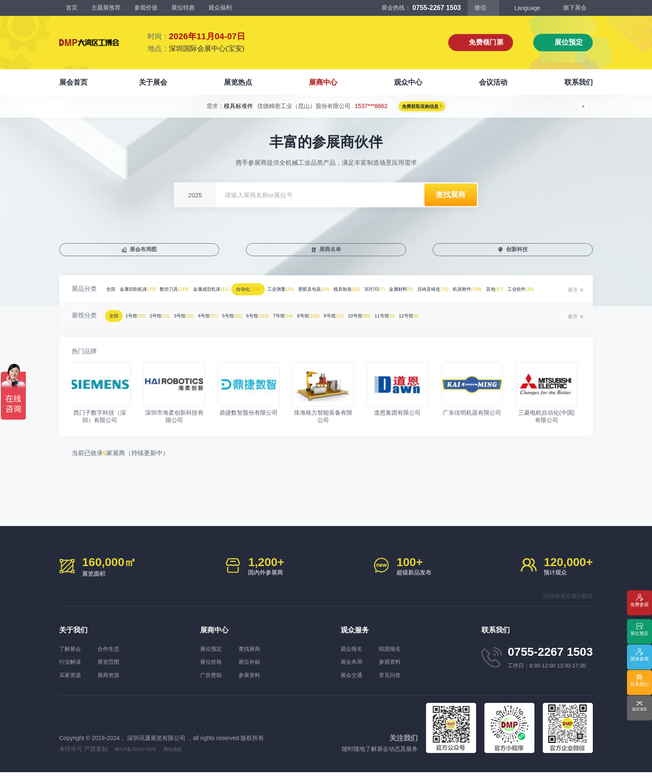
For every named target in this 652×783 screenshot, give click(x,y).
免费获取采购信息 (419, 109)
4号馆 (266, 321)
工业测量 (370, 295)
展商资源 (124, 684)
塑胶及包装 (419, 295)
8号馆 (420, 321)
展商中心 (323, 82)
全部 (115, 295)
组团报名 (405, 655)
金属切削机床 (156, 295)
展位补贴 (265, 669)
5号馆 (303, 321)
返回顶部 (639, 711)
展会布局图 (145, 253)
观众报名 (353, 655)
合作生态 (124, 655)
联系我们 (578, 82)
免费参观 (639, 610)
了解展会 (71, 655)
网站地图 (188, 759)
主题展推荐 (105, 7)
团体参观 (639, 661)
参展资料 (265, 684)
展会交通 (353, 684)
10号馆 (497, 321)
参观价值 (146, 7)
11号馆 (536, 321)
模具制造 (468, 295)
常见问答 (405, 684)
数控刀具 (210, 295)
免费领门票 (486, 42)
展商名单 (332, 253)
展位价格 (212, 669)
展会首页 (73, 82)
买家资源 (71, 684)
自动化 (320, 295)
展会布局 (353, 669)
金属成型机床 (264, 295)
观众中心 (408, 82)
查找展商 (265, 655)
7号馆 (381, 321)
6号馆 (342, 321)
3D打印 (511, 295)
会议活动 (493, 82)
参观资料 (405, 669)
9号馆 (458, 321)
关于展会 (153, 82)
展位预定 (568, 42)
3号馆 (229, 321)
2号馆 (192, 321)
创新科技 (519, 253)
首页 (72, 7)
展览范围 (124, 669)
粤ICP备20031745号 (142, 759)
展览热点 (238, 82)
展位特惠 (183, 7)
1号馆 (155, 321)
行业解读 (71, 669)
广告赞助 (212, 684)
